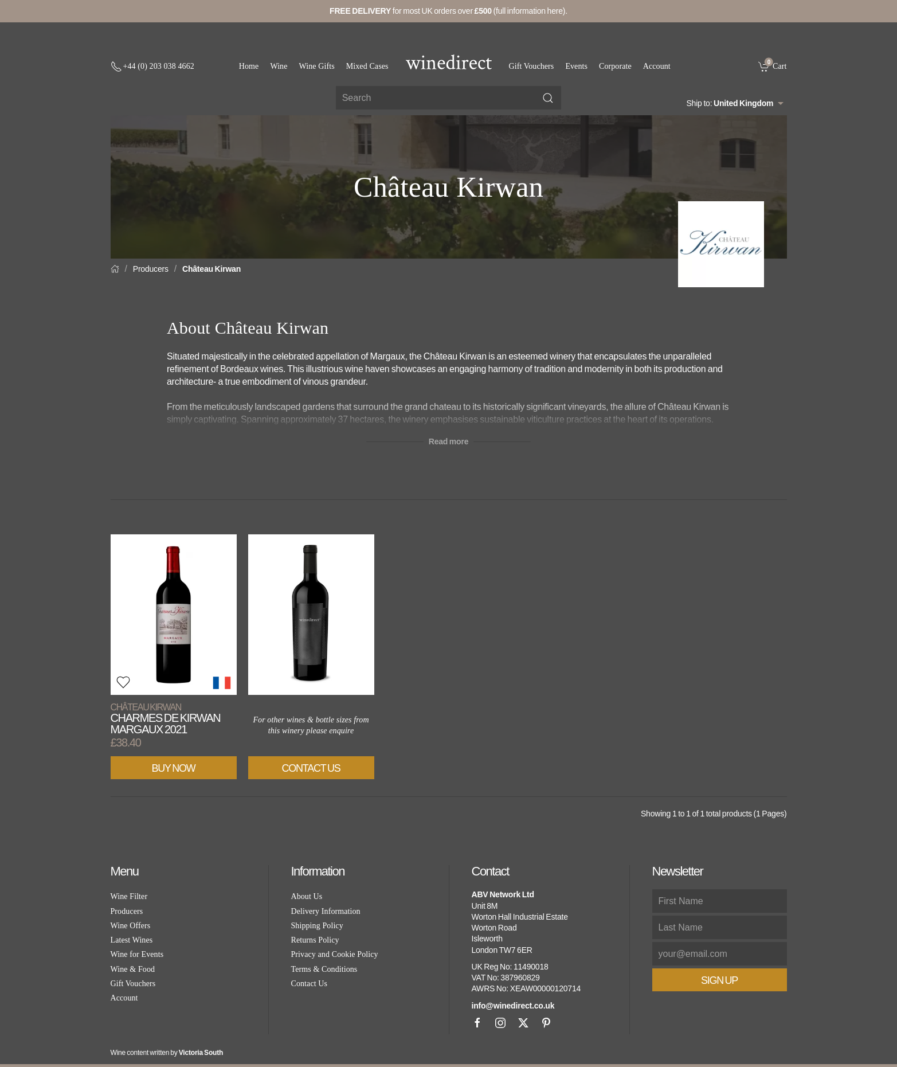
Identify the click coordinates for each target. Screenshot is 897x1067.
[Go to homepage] (449, 61)
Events (576, 66)
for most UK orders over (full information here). (448, 10)
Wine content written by (167, 1053)
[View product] (174, 614)
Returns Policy (315, 940)
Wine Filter (129, 896)
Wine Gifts (317, 66)
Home (249, 66)
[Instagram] (500, 1022)
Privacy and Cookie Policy (334, 954)
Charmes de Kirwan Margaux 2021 (166, 718)
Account (657, 66)
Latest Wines (132, 940)
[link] (772, 66)
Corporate (615, 66)
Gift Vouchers (531, 66)
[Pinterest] (546, 1022)
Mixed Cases (367, 66)
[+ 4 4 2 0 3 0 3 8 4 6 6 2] (152, 66)
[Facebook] (477, 1022)
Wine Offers (131, 925)
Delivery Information (326, 911)
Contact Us (311, 768)
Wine (278, 66)
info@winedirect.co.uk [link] (513, 1005)
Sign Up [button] (719, 980)
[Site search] (448, 98)
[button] (123, 682)
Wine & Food (133, 969)
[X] (523, 1022)
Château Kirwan (211, 268)
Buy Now (173, 768)
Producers (151, 268)
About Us (307, 896)
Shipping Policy (317, 925)
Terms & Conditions (324, 969)
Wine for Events (137, 954)
